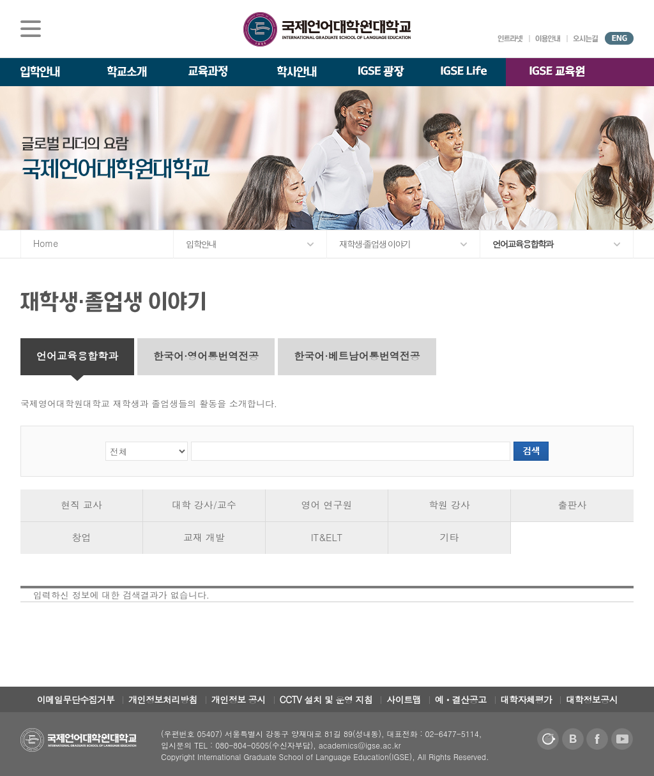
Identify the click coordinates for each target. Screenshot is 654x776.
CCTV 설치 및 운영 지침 (326, 699)
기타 (449, 537)
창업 (81, 537)
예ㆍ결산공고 (461, 699)
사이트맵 (403, 699)
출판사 (572, 504)
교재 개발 (204, 537)
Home (45, 243)
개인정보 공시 (238, 699)
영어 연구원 (326, 504)
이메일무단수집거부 (76, 699)
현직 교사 (81, 504)
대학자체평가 (526, 699)
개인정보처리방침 (162, 699)
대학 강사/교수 (204, 504)
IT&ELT (327, 537)
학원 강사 (449, 504)
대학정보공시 (592, 699)
